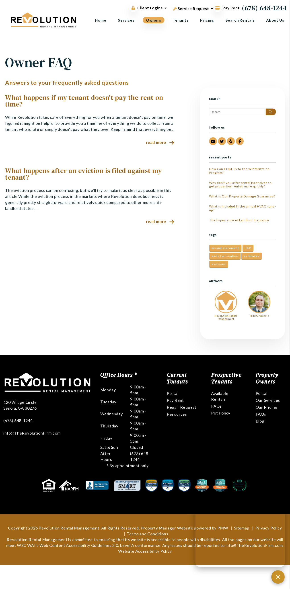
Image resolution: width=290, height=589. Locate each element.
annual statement (225, 248)
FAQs (216, 406)
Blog (260, 421)
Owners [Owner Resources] (153, 20)
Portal (173, 393)
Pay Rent (175, 400)
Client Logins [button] (145, 8)
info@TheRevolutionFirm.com (32, 433)
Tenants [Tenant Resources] (181, 20)
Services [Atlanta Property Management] (126, 20)
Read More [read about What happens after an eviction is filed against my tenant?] (156, 221)
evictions (219, 264)
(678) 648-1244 (264, 7)
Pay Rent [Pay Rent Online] (227, 8)
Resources (177, 414)
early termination (225, 256)
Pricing (207, 20)
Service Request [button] (191, 8)
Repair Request (181, 407)
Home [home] (100, 20)
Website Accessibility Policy (145, 551)
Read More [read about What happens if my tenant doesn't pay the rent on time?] (156, 142)
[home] (43, 19)
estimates (251, 256)
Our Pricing (267, 407)
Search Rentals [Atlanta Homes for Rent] (240, 20)
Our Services (268, 400)
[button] (213, 141)
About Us (275, 20)
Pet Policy (220, 412)
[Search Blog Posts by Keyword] (237, 112)
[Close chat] (278, 577)
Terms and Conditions (147, 533)
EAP (248, 248)
